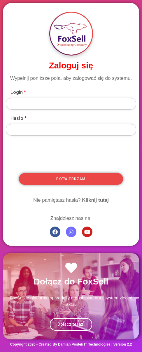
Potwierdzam (70, 179)
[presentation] (82, 163)
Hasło (18, 118)
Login (18, 92)
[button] (71, 324)
